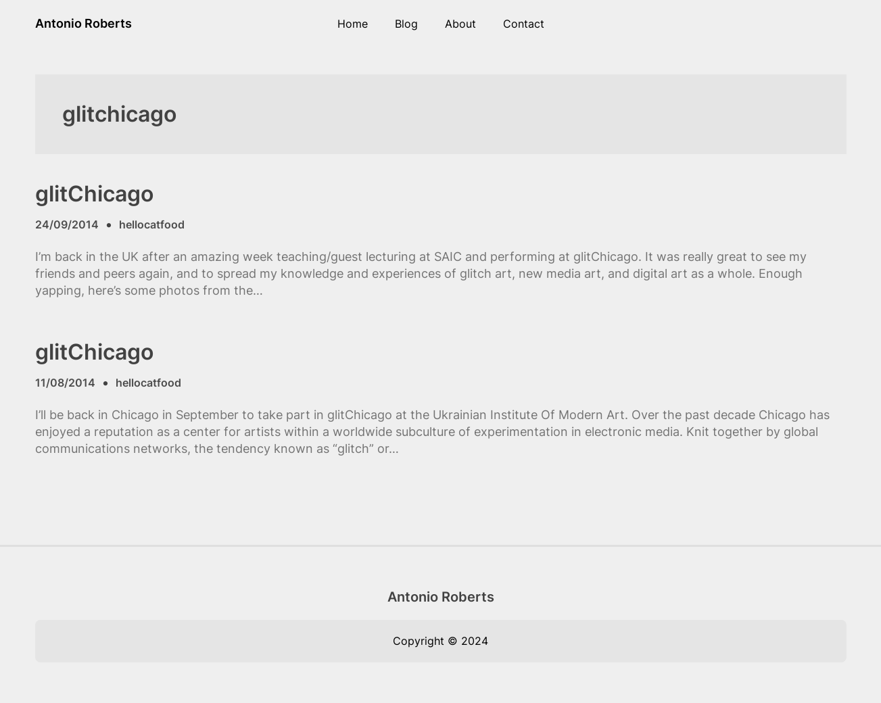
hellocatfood (152, 224)
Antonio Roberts (83, 23)
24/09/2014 (67, 224)
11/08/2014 (65, 382)
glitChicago (94, 194)
